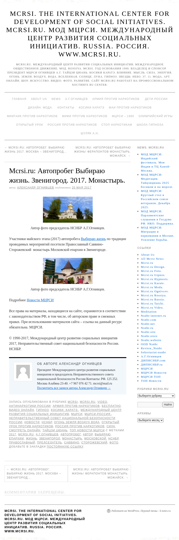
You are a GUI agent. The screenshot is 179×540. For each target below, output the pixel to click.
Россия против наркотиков (72, 124)
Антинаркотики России (30, 406)
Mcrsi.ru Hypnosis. (155, 279)
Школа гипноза (150, 124)
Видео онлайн (21, 410)
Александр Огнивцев (35, 187)
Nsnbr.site (148, 332)
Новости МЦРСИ (40, 300)
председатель (49, 442)
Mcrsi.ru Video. (152, 307)
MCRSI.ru (26, 434)
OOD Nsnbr (149, 344)
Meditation (149, 311)
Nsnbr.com (148, 319)
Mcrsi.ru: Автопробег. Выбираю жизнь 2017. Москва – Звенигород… (34, 473)
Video (102, 401)
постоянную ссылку (65, 446)
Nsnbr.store (149, 336)
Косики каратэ (91, 107)
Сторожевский (94, 442)
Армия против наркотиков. (116, 99)
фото (113, 442)
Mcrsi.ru (87, 401)
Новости (32, 422)
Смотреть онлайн (24, 430)
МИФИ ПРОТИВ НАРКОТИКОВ (84, 116)
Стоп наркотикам (116, 124)
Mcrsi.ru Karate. (153, 283)
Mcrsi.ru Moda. (152, 287)
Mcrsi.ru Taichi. (152, 303)
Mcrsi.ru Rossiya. (154, 295)
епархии (16, 438)
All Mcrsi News (152, 258)
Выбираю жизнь (93, 239)
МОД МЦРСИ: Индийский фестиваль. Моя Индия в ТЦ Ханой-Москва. (155, 162)
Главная (19, 99)
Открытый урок (29, 124)
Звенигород (49, 438)
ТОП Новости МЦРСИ (87, 430)
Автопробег (71, 434)
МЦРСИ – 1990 (123, 116)
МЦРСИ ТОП (151, 376)
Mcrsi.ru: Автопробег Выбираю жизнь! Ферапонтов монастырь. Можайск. (102, 151)
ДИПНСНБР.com (153, 360)
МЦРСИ (76, 414)
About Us (39, 99)
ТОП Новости (151, 380)
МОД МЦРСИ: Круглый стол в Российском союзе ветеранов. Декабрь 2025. (155, 199)
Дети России (156, 99)
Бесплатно (111, 406)
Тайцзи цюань (55, 430)
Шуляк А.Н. (90, 133)
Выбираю (103, 434)
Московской (95, 438)
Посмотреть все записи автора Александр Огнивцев (74, 388)
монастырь (72, 438)
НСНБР (47, 422)
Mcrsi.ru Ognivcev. (155, 291)
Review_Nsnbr (151, 348)
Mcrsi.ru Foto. (151, 271)
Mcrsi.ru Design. (153, 267)
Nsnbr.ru (147, 328)
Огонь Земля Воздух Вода (76, 422)
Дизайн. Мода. (40, 107)
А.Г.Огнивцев (76, 99)
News (56, 99)
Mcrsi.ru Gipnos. (153, 275)
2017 (12, 434)
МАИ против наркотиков (130, 107)
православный (22, 442)
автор (88, 434)
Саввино (71, 442)
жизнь (31, 438)
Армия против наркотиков (76, 406)
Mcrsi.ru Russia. (153, 299)
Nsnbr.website (151, 340)
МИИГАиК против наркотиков (32, 116)
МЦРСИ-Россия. (98, 414)
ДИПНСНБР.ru (152, 364)
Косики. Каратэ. (64, 410)
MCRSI (73, 401)
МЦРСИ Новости (154, 372)
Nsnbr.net (148, 323)
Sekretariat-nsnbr (153, 352)
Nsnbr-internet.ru (153, 315)
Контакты (65, 107)
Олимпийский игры (156, 116)
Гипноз (42, 410)
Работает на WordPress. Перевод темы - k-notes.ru (141, 510)
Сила (110, 426)
